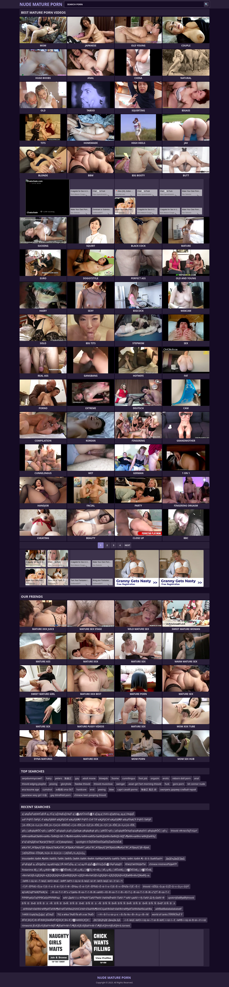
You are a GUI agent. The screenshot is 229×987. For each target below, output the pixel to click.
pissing (53, 784)
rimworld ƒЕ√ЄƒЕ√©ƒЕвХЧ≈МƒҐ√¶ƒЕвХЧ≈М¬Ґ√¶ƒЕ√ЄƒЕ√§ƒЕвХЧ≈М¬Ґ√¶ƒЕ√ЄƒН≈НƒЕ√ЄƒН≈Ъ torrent (76, 925)
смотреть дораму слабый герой (178, 789)
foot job (143, 778)
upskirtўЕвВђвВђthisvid (181, 897)
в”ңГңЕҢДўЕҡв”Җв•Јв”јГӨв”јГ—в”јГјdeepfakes (47, 841)
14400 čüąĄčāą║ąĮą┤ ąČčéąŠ (38, 914)
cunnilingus (128, 778)
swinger (120, 784)
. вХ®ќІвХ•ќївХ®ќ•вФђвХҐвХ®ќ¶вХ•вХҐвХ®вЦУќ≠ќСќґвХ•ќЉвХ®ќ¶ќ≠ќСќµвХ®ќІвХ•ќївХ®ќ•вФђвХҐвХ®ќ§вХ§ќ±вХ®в (87, 908)
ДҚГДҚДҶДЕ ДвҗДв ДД (106, 920)
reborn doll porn (181, 778)
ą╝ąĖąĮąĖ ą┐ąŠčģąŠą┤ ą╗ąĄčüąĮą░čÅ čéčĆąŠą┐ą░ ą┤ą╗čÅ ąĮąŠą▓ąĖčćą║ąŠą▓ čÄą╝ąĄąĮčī (72, 864)
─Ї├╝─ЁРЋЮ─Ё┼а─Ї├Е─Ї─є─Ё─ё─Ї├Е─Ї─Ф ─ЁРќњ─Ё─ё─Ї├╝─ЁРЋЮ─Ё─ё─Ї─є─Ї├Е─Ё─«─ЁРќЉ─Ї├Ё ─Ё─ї (80, 886)
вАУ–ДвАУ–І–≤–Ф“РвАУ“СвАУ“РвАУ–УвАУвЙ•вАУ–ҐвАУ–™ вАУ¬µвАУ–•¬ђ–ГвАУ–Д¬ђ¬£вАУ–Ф (113, 897)
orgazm (155, 778)
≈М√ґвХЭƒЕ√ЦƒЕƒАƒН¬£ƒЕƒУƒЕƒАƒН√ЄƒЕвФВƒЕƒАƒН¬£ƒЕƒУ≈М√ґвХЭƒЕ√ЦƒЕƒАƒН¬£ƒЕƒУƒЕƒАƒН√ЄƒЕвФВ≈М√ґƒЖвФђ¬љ (85, 875)
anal (196, 778)
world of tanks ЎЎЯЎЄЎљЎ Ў (167, 914)
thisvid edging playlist (34, 784)
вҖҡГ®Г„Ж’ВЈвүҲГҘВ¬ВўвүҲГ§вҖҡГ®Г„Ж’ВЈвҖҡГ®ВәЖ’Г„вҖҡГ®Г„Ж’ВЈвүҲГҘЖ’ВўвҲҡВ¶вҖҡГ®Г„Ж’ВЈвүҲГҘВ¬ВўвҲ (85, 847)
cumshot (47, 789)
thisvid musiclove (103, 784)
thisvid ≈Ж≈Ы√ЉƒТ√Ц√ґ (184, 830)
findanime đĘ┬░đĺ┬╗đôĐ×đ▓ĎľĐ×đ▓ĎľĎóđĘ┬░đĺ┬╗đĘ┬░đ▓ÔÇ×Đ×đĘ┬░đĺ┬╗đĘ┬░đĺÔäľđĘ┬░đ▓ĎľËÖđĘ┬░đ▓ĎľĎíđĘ (87, 869)
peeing (102, 789)
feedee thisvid (82, 784)
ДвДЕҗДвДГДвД (175, 858)
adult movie (88, 778)
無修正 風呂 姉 (148, 789)
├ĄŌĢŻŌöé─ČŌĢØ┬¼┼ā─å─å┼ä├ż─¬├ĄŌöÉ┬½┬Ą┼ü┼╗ (53, 853)
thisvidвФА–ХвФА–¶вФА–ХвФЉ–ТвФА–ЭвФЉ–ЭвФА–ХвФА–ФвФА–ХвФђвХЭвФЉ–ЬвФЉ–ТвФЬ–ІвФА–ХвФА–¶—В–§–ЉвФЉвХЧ (92, 858)
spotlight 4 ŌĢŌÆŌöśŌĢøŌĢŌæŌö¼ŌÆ (99, 841)
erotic (166, 778)
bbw (111, 789)
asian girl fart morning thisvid (144, 784)
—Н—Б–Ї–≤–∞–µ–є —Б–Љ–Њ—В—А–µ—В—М (122, 914)
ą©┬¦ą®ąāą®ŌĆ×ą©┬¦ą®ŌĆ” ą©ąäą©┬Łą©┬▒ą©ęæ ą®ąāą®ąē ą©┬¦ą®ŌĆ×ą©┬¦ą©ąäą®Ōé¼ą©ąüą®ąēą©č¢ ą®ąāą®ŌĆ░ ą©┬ (94, 830)
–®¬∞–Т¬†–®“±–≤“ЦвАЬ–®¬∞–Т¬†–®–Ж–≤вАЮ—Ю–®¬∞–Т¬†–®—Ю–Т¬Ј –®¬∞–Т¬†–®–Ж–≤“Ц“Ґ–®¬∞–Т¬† (110, 892)
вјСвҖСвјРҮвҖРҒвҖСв (34, 892)
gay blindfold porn (60, 795)
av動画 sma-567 (64, 789)
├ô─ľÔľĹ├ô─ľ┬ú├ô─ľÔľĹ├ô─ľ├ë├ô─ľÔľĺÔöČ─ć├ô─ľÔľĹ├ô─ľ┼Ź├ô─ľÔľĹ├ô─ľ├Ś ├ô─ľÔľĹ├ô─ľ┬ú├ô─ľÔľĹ (78, 825)
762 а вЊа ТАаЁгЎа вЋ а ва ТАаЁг (75, 914)
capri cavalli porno (127, 789)
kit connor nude (196, 784)
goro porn (178, 784)
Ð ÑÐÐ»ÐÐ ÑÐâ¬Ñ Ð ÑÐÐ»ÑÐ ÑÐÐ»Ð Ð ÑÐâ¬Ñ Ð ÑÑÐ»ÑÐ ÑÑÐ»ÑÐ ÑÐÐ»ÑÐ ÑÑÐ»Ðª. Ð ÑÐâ (98, 903)
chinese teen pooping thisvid (90, 795)
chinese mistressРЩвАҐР (163, 864)
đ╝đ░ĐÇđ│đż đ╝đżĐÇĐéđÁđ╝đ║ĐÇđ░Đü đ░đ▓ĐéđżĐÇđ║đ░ (56, 920)
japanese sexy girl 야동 (34, 795)
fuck (167, 784)
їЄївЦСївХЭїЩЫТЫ (135, 864)
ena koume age (30, 789)
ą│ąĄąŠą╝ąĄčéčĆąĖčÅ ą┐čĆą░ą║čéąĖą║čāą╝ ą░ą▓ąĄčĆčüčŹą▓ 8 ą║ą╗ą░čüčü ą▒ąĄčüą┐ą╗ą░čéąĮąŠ (78, 814)
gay (77, 778)
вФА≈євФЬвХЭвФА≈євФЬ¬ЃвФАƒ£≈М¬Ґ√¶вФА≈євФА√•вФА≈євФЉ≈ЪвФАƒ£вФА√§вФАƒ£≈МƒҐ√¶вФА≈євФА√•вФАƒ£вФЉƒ (89, 836)
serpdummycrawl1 (32, 778)
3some (115, 778)
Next (127, 545)
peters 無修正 (63, 778)
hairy (49, 778)
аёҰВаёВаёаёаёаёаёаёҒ (168, 908)
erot (92, 789)
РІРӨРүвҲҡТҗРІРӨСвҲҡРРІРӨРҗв (41, 897)
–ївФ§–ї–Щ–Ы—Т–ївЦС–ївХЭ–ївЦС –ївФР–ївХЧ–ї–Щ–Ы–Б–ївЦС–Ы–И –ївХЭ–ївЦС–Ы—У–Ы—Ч (72, 881)
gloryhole (66, 784)
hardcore (81, 789)
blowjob (103, 778)
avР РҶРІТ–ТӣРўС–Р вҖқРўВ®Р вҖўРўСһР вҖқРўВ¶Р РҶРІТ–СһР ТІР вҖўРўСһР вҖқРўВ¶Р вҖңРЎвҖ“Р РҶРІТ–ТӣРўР (86, 819)
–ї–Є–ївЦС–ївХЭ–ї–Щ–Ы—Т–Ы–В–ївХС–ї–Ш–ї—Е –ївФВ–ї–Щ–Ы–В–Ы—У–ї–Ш (165, 920)
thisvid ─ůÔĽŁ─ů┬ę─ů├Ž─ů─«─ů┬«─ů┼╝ (166, 886)
